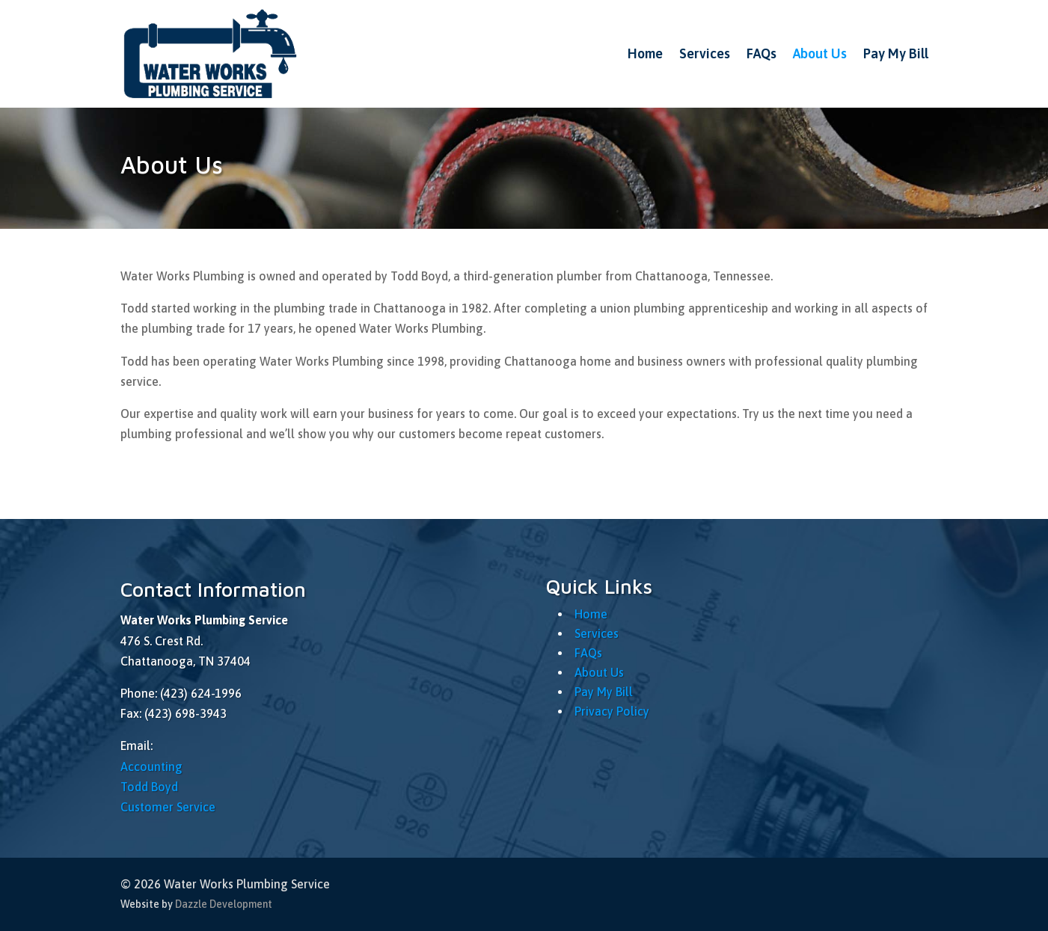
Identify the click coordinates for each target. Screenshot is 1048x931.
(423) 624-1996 (201, 693)
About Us (820, 53)
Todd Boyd (149, 786)
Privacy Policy (611, 711)
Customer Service (167, 807)
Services (704, 53)
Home (645, 53)
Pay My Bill (895, 53)
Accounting (151, 766)
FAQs (761, 53)
